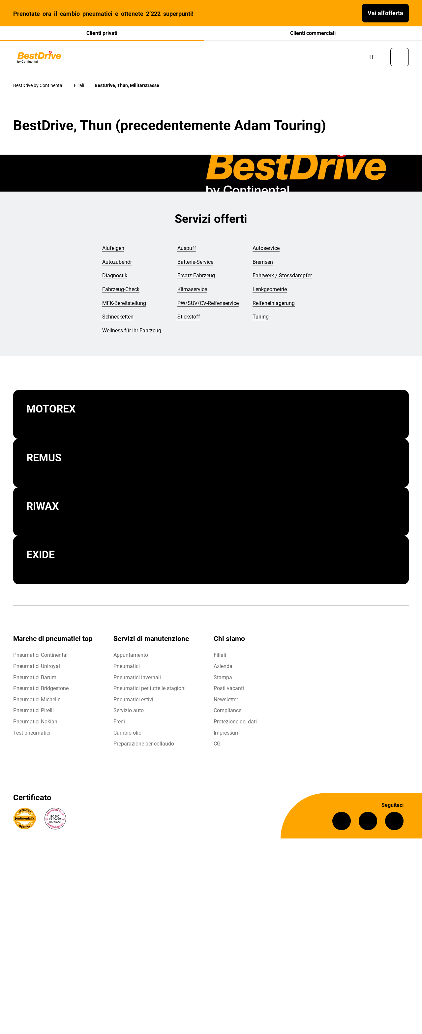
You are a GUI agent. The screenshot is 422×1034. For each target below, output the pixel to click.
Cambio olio (127, 734)
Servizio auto (128, 712)
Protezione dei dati (235, 723)
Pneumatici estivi (133, 701)
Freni (119, 723)
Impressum (227, 734)
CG (217, 745)
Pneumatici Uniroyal (36, 667)
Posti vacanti (229, 690)
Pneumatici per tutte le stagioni (149, 690)
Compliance (227, 712)
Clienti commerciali (313, 33)
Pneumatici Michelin (37, 701)
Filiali (220, 657)
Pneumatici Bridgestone (41, 690)
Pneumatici (126, 667)
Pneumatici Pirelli (33, 712)
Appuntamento (130, 657)
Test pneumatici (31, 734)
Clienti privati (101, 33)
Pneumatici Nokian (35, 723)
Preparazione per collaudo (143, 745)
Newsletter (226, 701)
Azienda (223, 667)
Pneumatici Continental (40, 657)
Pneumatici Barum (34, 679)
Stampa (223, 679)
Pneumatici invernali (137, 679)
